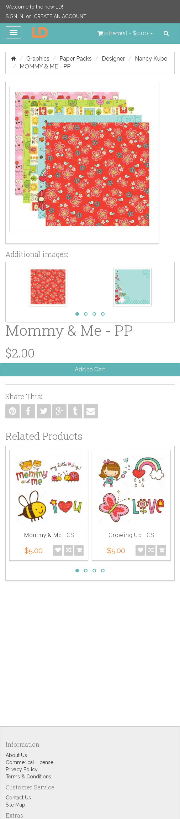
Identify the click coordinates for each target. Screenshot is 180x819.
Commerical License (29, 762)
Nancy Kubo (151, 58)
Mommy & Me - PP (45, 66)
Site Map (15, 805)
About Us (16, 755)
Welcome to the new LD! (34, 7)
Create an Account (60, 16)
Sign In (14, 16)
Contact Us (18, 797)
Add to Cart (90, 369)
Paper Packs (75, 58)
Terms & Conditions (28, 776)
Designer (113, 58)
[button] (125, 33)
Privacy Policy (22, 769)
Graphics (37, 58)
